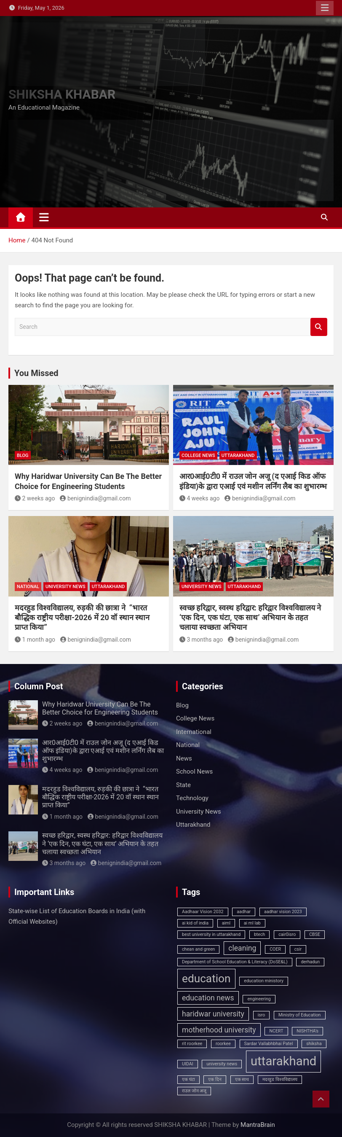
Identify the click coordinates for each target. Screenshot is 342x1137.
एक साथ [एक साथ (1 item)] (242, 1079)
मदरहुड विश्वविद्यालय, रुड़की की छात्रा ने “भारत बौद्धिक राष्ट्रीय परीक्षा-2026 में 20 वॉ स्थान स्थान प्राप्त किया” (82, 617)
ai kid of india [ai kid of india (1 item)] (195, 923)
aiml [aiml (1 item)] (226, 923)
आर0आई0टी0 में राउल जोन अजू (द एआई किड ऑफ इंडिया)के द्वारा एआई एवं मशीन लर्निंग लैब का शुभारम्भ (103, 751)
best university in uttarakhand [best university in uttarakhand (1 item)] (211, 934)
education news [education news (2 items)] (208, 998)
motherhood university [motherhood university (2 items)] (219, 1030)
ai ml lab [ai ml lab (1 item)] (252, 923)
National (28, 586)
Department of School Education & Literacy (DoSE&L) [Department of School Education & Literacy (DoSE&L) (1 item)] (235, 962)
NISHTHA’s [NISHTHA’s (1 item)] (307, 1031)
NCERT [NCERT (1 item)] (276, 1031)
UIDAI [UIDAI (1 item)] (187, 1064)
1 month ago (35, 639)
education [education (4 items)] (206, 978)
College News (198, 455)
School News (194, 771)
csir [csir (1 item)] (298, 949)
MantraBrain (257, 1125)
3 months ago (201, 639)
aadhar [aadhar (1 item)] (244, 911)
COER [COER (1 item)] (275, 949)
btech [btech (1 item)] (259, 934)
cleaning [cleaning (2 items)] (242, 948)
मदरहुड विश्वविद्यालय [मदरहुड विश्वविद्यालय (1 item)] (279, 1079)
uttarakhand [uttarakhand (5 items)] (283, 1061)
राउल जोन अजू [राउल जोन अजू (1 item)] (194, 1091)
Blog (23, 455)
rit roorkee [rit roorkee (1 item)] (192, 1043)
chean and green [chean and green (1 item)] (198, 949)
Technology (192, 798)
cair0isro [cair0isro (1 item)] (287, 934)
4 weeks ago (199, 498)
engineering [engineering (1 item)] (258, 999)
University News (65, 586)
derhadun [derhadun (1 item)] (310, 962)
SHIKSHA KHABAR (61, 94)
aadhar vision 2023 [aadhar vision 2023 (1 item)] (283, 911)
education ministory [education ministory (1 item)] (263, 981)
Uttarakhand (238, 455)
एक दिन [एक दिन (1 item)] (215, 1079)
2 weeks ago (35, 498)
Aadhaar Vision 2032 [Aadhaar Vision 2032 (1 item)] (203, 911)
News (184, 758)
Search (318, 327)
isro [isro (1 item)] (261, 1015)
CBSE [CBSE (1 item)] (314, 934)
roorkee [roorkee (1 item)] (223, 1043)
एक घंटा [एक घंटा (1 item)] (188, 1079)
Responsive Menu (325, 8)
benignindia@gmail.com (95, 498)
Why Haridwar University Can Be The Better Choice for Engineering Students (100, 708)
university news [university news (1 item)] (221, 1064)
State (183, 785)
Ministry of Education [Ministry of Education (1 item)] (299, 1015)
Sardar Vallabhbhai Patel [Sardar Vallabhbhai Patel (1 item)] (268, 1043)
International (193, 732)
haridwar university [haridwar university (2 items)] (213, 1014)
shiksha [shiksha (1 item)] (314, 1043)
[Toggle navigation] (44, 217)
